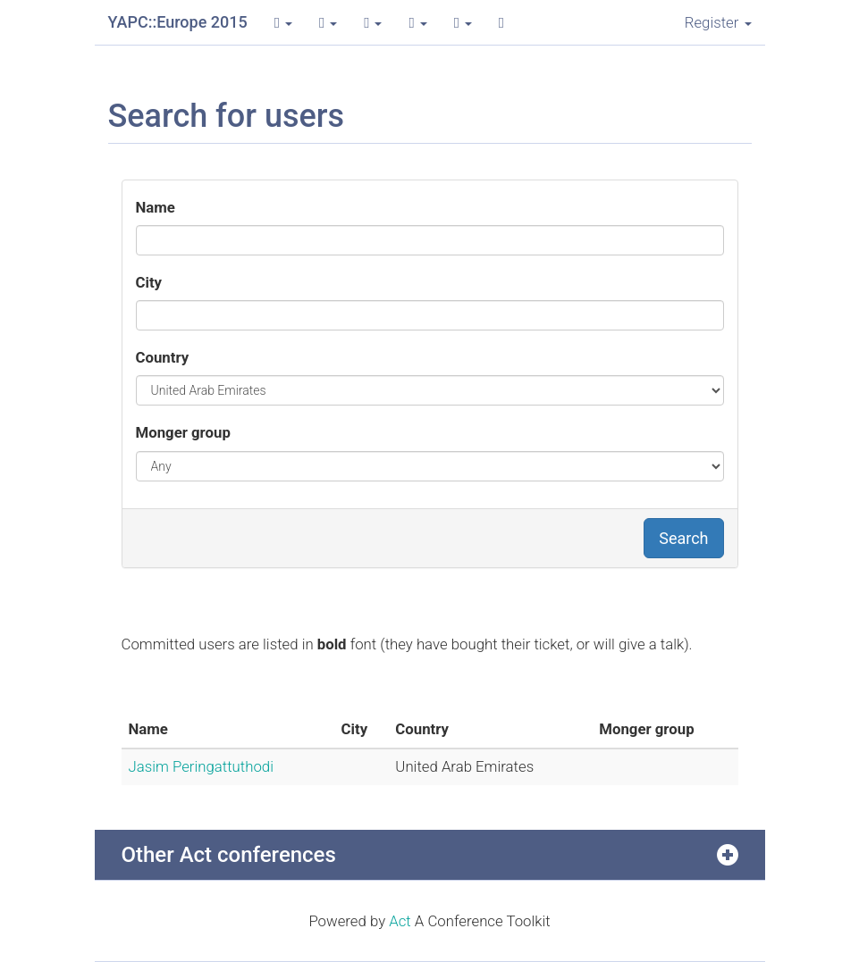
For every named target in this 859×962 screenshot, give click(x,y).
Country (162, 357)
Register (718, 22)
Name (155, 207)
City (149, 282)
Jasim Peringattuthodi (201, 766)
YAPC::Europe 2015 (178, 22)
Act (400, 921)
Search (683, 538)
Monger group (183, 432)
